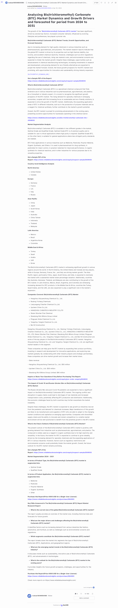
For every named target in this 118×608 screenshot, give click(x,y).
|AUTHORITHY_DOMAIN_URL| (38, 74)
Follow (45, 6)
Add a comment (84, 598)
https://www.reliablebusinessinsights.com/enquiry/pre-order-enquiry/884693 (58, 379)
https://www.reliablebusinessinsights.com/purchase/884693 (51, 499)
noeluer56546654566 (34, 6)
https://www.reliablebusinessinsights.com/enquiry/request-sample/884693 (57, 81)
